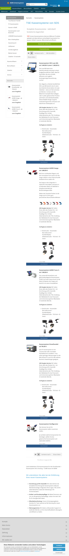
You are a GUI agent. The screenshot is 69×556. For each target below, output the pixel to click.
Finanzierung (44, 49)
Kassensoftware (16, 8)
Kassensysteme (5, 8)
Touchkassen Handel (14, 21)
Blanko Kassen (12, 53)
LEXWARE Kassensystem (15, 36)
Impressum (37, 551)
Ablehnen (59, 549)
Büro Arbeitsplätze (13, 39)
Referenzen (4, 11)
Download (13, 11)
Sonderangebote (13, 50)
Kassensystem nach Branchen (14, 31)
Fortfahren (59, 545)
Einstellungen (59, 552)
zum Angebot (16, 91)
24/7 (32, 11)
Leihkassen (11, 46)
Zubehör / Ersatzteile (14, 56)
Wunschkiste (39, 11)
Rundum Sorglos (44, 44)
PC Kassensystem (13, 24)
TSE (46, 11)
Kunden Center (60, 11)
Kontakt (51, 11)
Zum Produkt (44, 162)
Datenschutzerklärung (25, 551)
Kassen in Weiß (12, 27)
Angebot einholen (23, 11)
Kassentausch (12, 43)
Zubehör (36, 8)
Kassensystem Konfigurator (48, 424)
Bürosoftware (28, 8)
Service (43, 8)
